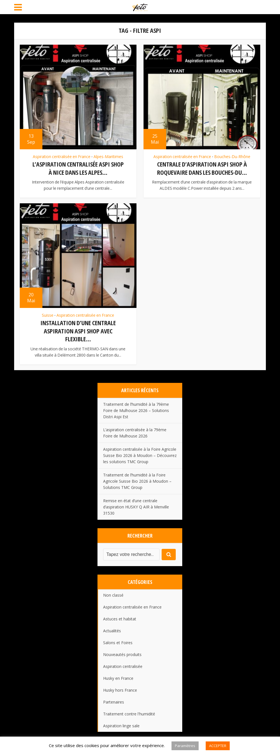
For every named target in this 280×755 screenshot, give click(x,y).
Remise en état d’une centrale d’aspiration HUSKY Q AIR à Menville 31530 (136, 506)
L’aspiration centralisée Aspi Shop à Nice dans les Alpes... (78, 168)
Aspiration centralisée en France (61, 157)
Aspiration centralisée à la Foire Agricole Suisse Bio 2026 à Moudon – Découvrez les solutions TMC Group (140, 454)
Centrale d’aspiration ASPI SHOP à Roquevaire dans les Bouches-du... (202, 168)
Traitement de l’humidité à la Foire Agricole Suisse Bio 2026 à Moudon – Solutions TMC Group (137, 480)
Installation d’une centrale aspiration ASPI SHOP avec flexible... (78, 330)
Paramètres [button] (185, 745)
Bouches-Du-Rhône (232, 157)
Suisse (47, 315)
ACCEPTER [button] (217, 745)
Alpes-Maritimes (108, 157)
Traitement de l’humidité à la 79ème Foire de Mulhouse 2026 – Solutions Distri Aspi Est (136, 409)
